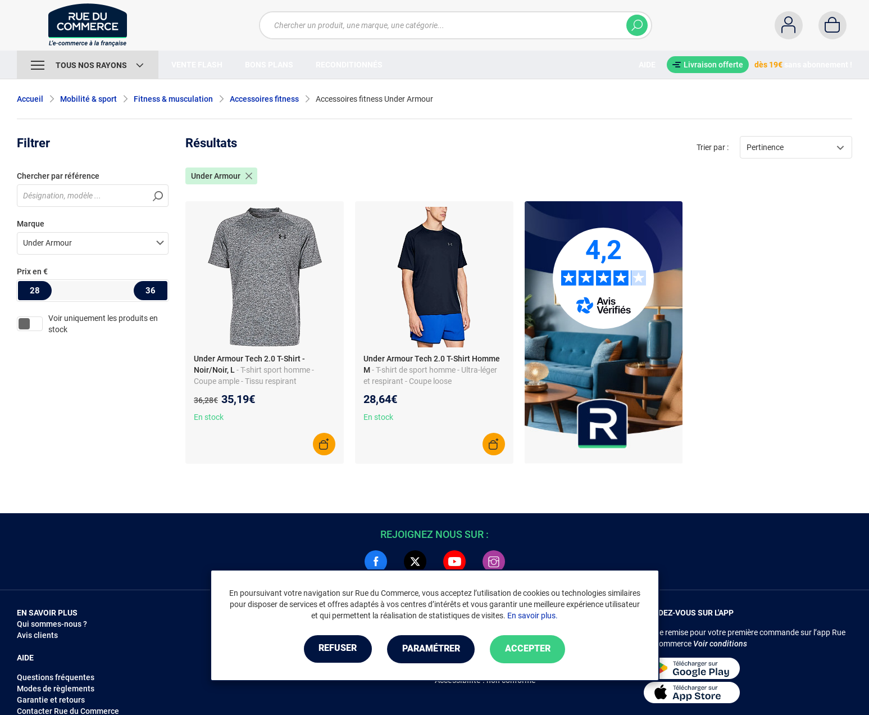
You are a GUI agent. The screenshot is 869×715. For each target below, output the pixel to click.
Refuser (336, 649)
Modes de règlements (55, 688)
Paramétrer (431, 649)
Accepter (530, 649)
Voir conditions (720, 643)
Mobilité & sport (88, 98)
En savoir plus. (532, 615)
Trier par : (713, 147)
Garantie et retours (51, 699)
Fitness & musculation (173, 98)
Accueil (30, 98)
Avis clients (37, 635)
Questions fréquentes (55, 677)
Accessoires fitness (264, 98)
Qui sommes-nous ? (52, 623)
